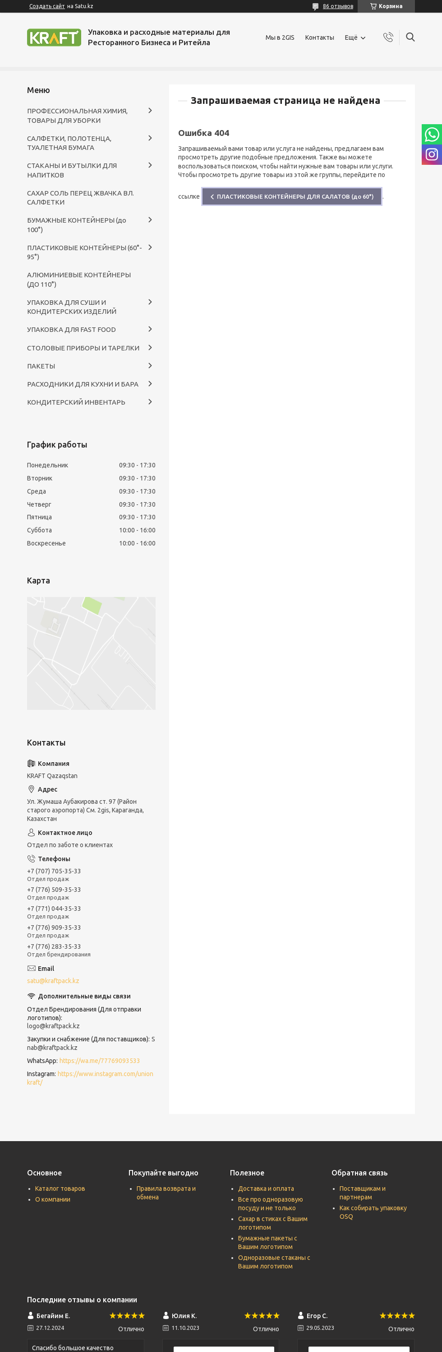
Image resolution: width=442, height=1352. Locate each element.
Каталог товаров (60, 1188)
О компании (52, 1199)
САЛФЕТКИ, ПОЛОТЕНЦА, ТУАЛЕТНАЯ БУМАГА (69, 143)
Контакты (319, 37)
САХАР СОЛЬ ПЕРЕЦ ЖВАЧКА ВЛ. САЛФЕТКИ (80, 197)
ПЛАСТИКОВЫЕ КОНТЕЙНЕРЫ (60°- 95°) (84, 252)
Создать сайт (47, 6)
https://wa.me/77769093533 (100, 1060)
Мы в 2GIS (280, 37)
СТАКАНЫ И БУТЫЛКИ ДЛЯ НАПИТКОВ (72, 170)
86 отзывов (338, 6)
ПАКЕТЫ (41, 366)
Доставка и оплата (266, 1188)
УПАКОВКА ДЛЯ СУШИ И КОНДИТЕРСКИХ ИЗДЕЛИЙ (71, 306)
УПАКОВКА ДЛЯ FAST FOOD (71, 329)
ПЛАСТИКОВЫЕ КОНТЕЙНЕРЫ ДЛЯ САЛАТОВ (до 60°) (295, 196)
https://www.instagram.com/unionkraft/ (90, 1078)
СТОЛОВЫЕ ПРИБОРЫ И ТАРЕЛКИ (83, 348)
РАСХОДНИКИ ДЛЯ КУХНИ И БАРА (82, 384)
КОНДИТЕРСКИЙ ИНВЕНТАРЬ (76, 402)
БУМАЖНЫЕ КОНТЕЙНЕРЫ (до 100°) (76, 224)
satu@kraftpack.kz (53, 980)
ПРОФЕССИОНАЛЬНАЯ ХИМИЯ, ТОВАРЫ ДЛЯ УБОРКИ (77, 115)
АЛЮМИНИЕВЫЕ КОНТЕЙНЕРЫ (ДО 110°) (79, 279)
